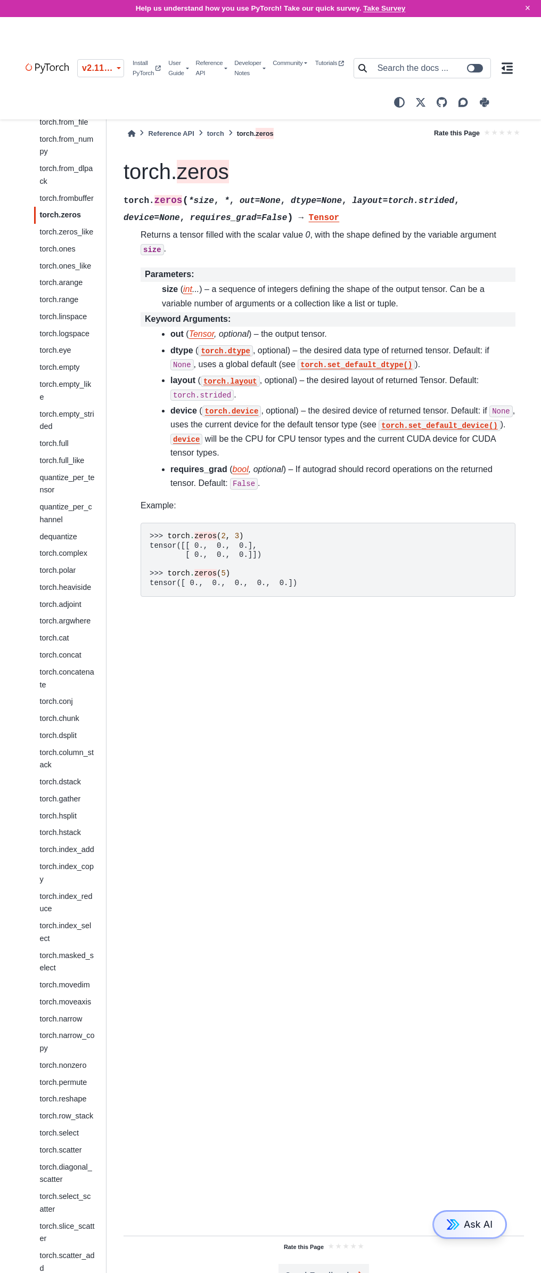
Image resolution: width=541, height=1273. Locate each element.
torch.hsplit (58, 816)
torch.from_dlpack (66, 174)
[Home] (131, 133)
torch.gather (59, 798)
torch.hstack (60, 832)
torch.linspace (63, 316)
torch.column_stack (66, 758)
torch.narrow (60, 1019)
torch (215, 133)
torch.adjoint (60, 604)
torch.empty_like (65, 390)
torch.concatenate (66, 678)
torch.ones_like (65, 266)
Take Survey (384, 8)
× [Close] (527, 8)
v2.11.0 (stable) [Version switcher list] (103, 67)
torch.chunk (59, 718)
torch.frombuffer (66, 198)
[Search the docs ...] (430, 68)
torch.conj (55, 701)
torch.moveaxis (65, 1002)
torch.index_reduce (65, 902)
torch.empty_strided (66, 420)
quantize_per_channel (65, 513)
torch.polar (57, 570)
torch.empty (59, 367)
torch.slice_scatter (66, 1232)
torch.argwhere (65, 621)
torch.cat (54, 638)
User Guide (176, 68)
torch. (60, 214)
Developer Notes (247, 68)
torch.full (53, 443)
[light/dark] (399, 102)
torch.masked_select (66, 961)
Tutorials (329, 63)
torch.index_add (66, 849)
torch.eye (55, 350)
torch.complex (63, 553)
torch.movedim (64, 984)
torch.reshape (62, 1098)
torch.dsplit (58, 735)
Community (287, 63)
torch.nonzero (62, 1065)
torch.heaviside (65, 587)
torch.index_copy (66, 872)
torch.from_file (63, 122)
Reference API (209, 68)
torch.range (58, 299)
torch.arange (61, 282)
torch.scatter (60, 1150)
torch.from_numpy (66, 145)
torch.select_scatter (65, 1202)
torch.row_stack (66, 1116)
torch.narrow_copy (66, 1041)
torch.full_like (61, 460)
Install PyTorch (147, 68)
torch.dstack (60, 781)
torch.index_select (65, 932)
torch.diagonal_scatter (65, 1173)
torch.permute (63, 1082)
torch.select (59, 1133)
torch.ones (57, 249)
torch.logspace (64, 333)
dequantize (58, 536)
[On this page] (507, 68)
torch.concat (60, 655)
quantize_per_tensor (66, 483)
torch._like (66, 232)
